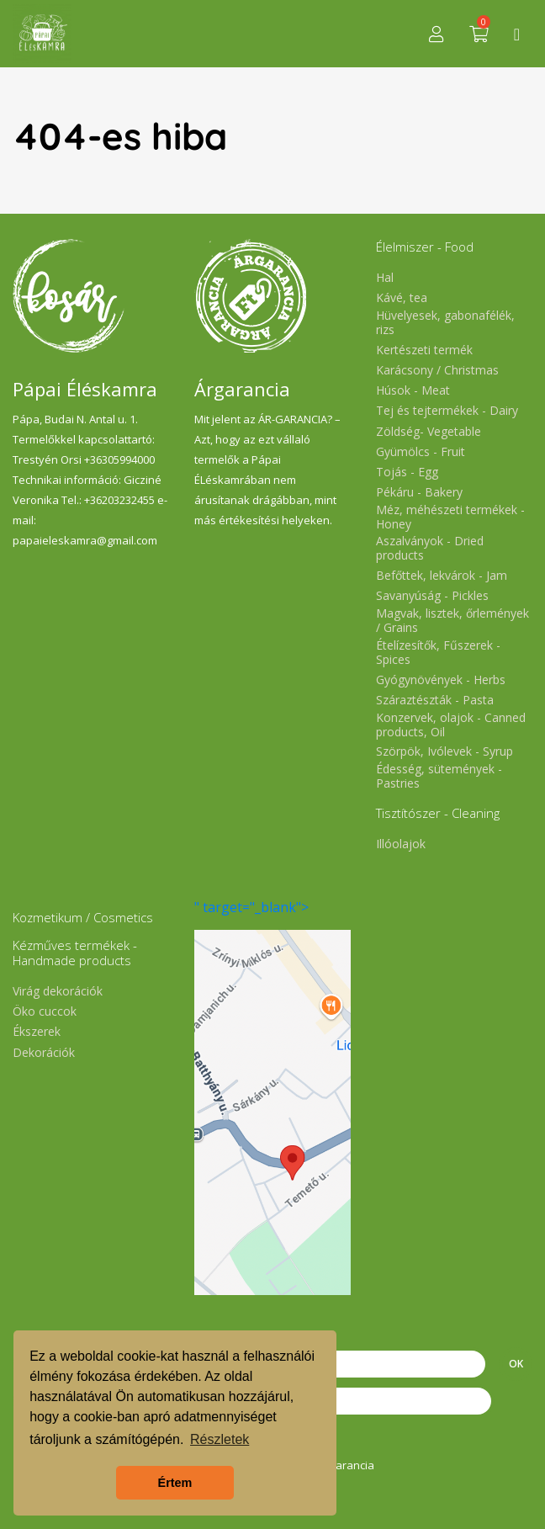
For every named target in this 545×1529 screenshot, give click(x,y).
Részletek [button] (219, 1439)
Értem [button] (175, 1482)
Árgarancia (346, 1465)
